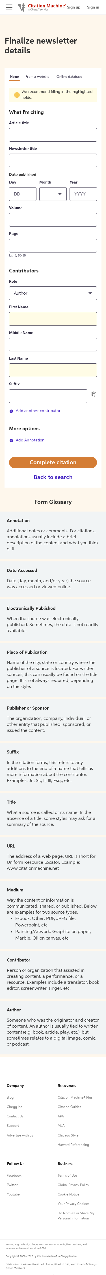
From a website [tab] (37, 77)
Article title (19, 123)
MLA (61, 1126)
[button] (53, 194)
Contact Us (15, 1116)
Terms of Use (67, 1176)
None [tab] (14, 77)
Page (13, 234)
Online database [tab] (70, 77)
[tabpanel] (53, 269)
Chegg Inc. (15, 1107)
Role (13, 282)
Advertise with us (20, 1135)
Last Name (18, 358)
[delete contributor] (93, 394)
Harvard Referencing (73, 1145)
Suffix (14, 384)
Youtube (13, 1194)
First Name (19, 307)
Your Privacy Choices (73, 1204)
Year (73, 182)
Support (13, 1126)
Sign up (73, 7)
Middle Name (21, 333)
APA (61, 1116)
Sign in (93, 7)
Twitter (12, 1185)
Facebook (14, 1176)
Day (12, 182)
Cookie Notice (68, 1194)
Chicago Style (68, 1135)
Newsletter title (23, 149)
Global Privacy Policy (73, 1185)
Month (45, 182)
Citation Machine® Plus (75, 1097)
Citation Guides (69, 1107)
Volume (16, 208)
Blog (10, 1097)
